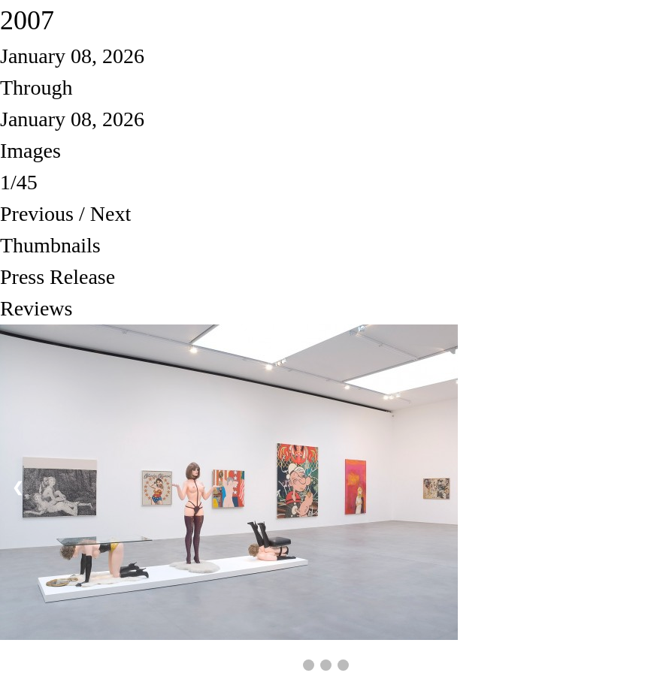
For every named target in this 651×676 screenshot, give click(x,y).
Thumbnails (50, 245)
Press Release (57, 276)
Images (30, 150)
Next (110, 213)
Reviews (36, 308)
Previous (37, 213)
